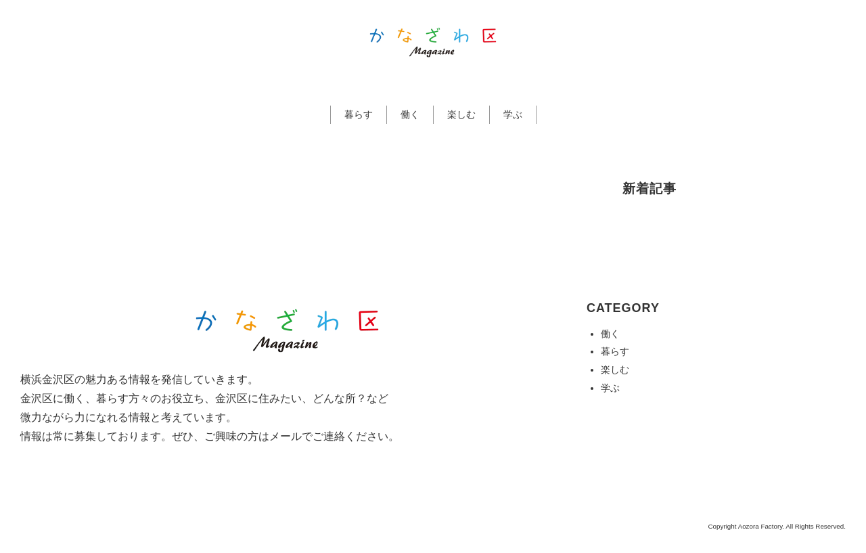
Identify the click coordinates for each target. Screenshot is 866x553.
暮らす (358, 114)
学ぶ (512, 114)
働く (410, 114)
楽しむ (461, 114)
